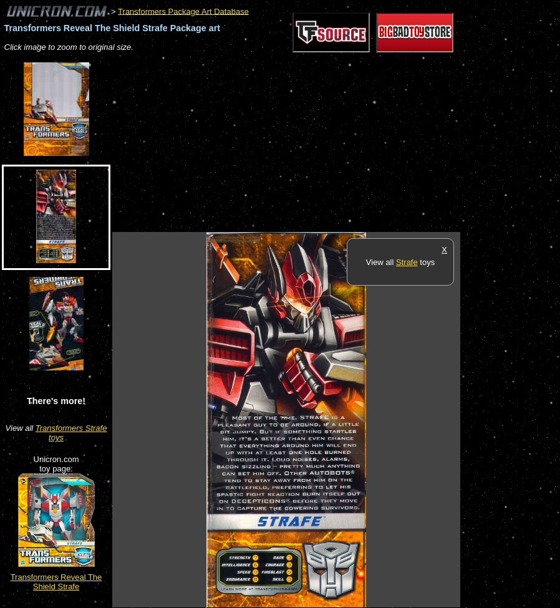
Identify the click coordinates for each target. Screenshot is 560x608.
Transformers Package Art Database (183, 11)
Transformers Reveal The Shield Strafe (56, 581)
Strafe (407, 262)
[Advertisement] (258, 142)
